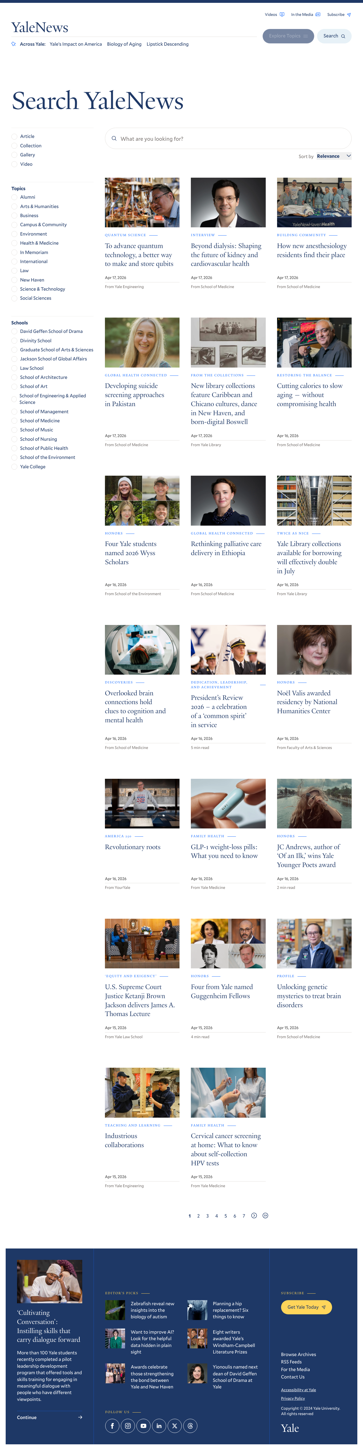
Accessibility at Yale (298, 1389)
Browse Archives (298, 1354)
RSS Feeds (291, 1361)
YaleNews (39, 28)
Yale (290, 1430)
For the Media (295, 1369)
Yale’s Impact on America (76, 44)
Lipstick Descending (168, 44)
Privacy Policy (293, 1398)
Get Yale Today (307, 1307)
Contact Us (293, 1376)
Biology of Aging (124, 44)
